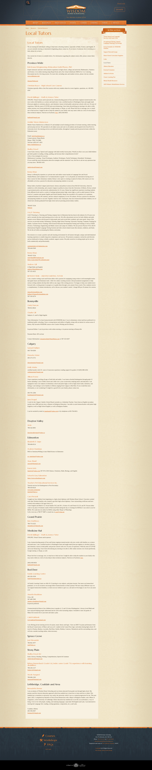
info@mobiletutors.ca (38, 136)
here (56, 112)
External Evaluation (109, 70)
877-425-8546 (110, 739)
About (35, 23)
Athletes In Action (109, 73)
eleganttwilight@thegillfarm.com (50, 339)
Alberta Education (109, 66)
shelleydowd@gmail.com (35, 167)
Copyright (97, 748)
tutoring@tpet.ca (32, 492)
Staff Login (48, 749)
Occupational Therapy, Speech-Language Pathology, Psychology (113, 42)
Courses (83, 23)
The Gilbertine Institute (108, 743)
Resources (46, 23)
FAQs (50, 744)
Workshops (50, 740)
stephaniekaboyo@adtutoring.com (38, 246)
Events (73, 23)
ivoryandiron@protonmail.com (37, 620)
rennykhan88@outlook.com (36, 257)
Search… (28, 2)
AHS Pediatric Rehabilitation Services (114, 84)
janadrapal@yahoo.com (51, 411)
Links (105, 59)
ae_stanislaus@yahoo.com (35, 456)
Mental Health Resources (110, 80)
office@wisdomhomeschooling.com (104, 741)
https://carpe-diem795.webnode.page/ (38, 260)
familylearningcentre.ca (34, 578)
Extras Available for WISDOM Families (112, 47)
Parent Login (121, 3)
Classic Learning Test (109, 77)
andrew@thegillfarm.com (35, 269)
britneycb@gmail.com (34, 670)
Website (30, 208)
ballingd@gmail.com (34, 117)
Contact (115, 23)
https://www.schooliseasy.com (36, 478)
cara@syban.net (59, 512)
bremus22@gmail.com (34, 713)
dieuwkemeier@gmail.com (35, 362)
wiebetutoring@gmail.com (35, 372)
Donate (119, 10)
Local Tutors (35, 42)
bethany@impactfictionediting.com (38, 294)
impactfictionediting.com (35, 292)
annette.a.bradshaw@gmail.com (37, 601)
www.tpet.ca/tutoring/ (34, 490)
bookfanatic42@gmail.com (35, 395)
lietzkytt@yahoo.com (34, 471)
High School (60, 23)
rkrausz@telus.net (33, 81)
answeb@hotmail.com (34, 463)
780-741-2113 (101, 739)
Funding (94, 23)
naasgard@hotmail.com (34, 679)
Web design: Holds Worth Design (103, 750)
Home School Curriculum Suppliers (113, 55)
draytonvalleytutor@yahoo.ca (36, 432)
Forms (104, 23)
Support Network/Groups (110, 52)
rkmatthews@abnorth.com (35, 526)
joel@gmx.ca (31, 645)
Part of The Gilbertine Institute (76, 765)
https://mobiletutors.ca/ (34, 144)
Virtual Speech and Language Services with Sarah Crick (112, 37)
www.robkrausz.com (34, 76)
